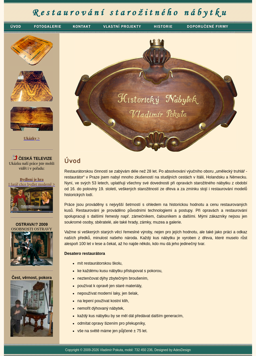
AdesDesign (182, 350)
